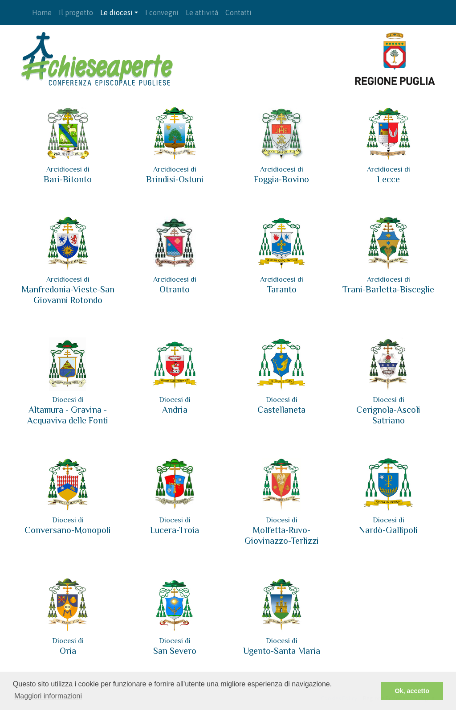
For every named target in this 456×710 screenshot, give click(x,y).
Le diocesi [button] (116, 12)
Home (42, 12)
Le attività (202, 12)
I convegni (162, 12)
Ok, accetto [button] (412, 690)
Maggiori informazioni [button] (48, 696)
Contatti (238, 12)
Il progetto (76, 12)
